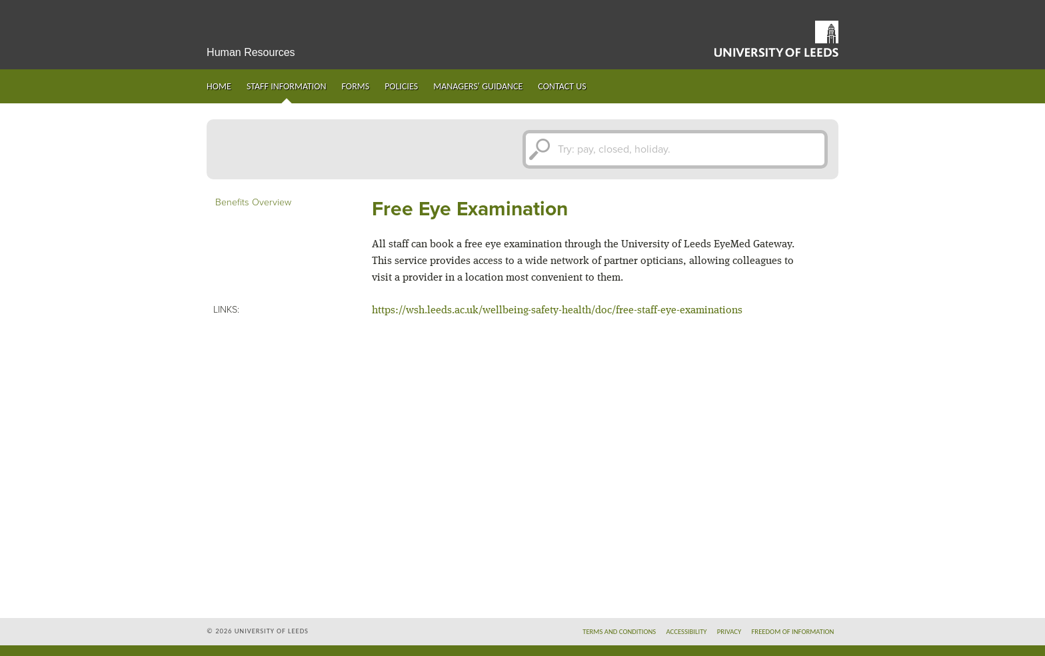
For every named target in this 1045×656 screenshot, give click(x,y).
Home (219, 86)
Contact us (562, 86)
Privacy (729, 631)
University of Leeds (776, 39)
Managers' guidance (477, 86)
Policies (401, 86)
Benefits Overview (253, 202)
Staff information (287, 86)
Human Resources (251, 52)
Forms (356, 86)
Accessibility (686, 631)
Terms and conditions (619, 631)
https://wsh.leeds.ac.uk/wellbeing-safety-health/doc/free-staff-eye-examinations (557, 310)
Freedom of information (792, 631)
